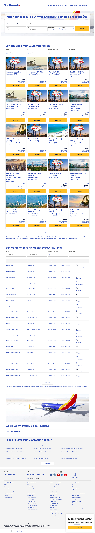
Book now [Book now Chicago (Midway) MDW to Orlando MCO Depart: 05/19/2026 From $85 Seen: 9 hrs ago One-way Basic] (79, 120)
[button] (12, 5)
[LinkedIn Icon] (62, 474)
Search (82, 28)
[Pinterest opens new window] (65, 474)
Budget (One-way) (53, 49)
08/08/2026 (51, 29)
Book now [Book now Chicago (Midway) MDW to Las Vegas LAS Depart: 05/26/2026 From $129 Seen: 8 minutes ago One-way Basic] (58, 225)
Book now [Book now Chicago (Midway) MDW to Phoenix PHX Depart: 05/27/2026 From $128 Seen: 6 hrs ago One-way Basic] (37, 225)
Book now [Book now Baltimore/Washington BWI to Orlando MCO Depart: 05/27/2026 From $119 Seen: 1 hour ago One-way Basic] (79, 191)
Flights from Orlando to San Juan (41, 458)
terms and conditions (72, 238)
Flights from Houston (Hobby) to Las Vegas (16, 458)
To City (9, 531)
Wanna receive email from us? (35, 475)
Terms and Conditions (15, 526)
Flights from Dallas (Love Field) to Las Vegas (72, 448)
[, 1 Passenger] (19, 24)
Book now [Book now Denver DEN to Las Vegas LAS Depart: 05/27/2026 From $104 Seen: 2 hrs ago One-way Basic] (58, 191)
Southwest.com (42, 238)
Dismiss (80, 527)
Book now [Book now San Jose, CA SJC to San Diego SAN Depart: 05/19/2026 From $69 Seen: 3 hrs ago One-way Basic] (16, 120)
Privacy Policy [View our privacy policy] (21, 526)
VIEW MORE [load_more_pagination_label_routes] (47, 463)
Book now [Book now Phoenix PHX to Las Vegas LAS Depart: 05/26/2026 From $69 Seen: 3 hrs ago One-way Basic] (58, 85)
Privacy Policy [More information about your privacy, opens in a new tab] (77, 524)
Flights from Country (42, 531)
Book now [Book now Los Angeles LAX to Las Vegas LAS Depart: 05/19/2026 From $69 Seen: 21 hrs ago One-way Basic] (16, 85)
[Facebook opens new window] (51, 474)
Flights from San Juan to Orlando (13, 455)
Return (64, 27)
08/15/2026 (65, 29)
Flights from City (33, 531)
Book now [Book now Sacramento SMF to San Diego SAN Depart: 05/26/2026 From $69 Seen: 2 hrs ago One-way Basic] (37, 85)
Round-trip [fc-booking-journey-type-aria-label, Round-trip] (9, 23)
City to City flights (15, 531)
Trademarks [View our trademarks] (26, 526)
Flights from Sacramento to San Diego (70, 455)
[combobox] (16, 29)
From (8, 27)
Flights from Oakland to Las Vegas (14, 448)
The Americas (13, 431)
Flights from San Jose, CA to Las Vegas (70, 451)
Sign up (28, 478)
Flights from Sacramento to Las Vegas (43, 448)
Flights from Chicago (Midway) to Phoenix (15, 451)
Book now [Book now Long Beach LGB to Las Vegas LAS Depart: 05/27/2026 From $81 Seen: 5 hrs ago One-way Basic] (58, 120)
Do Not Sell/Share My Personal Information (36, 526)
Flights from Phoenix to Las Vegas (69, 458)
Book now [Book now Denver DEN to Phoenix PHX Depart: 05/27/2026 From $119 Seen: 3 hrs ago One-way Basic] (16, 225)
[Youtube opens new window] (58, 474)
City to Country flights (24, 531)
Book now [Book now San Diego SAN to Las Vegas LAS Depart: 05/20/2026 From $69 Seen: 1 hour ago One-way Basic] (79, 85)
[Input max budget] (58, 53)
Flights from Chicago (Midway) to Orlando (15, 445)
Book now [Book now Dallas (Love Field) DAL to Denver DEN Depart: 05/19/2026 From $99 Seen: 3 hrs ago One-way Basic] (37, 191)
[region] (80, 523)
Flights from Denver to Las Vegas (41, 455)
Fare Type (72, 49)
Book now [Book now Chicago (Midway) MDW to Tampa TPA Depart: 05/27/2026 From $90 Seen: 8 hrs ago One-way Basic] (58, 154)
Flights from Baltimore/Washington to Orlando (72, 445)
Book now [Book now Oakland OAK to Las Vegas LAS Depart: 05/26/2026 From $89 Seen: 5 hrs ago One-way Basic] (37, 154)
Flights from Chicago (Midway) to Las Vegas (44, 445)
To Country (4, 531)
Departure (51, 27)
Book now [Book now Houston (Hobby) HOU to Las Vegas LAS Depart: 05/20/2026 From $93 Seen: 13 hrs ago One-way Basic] (79, 154)
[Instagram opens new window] (55, 474)
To (28, 27)
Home (7, 39)
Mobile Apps (75, 477)
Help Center (9, 474)
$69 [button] (85, 17)
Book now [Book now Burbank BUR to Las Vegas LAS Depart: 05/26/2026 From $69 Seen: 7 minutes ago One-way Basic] (37, 120)
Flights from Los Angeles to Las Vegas (43, 451)
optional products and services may (71, 236)
